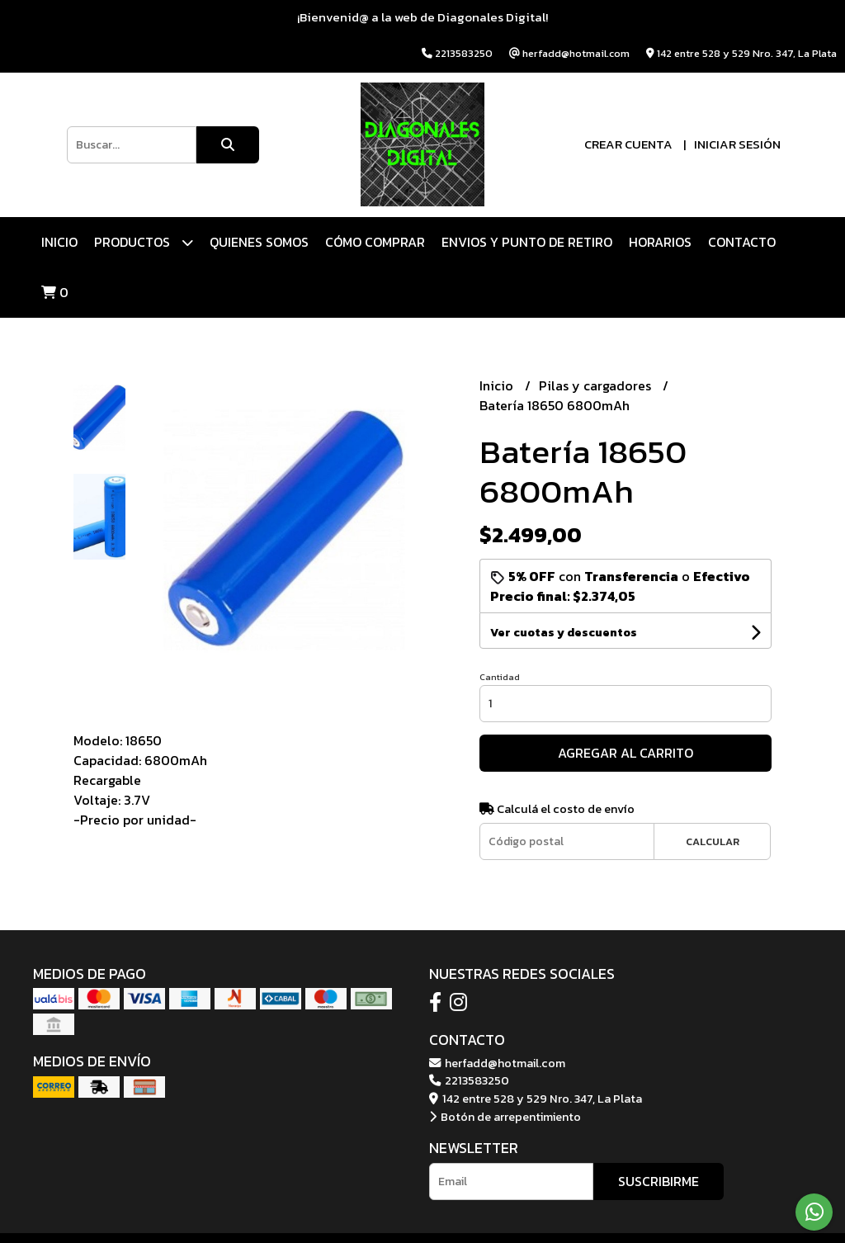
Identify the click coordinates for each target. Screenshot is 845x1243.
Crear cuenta (628, 144)
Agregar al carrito (625, 753)
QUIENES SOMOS (259, 242)
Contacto (742, 242)
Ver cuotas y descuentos (563, 632)
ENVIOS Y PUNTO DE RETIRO (526, 242)
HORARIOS (660, 242)
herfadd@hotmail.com (497, 1063)
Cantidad (499, 676)
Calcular (712, 841)
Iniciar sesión (737, 144)
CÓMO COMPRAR (375, 242)
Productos (143, 242)
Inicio (59, 242)
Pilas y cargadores (596, 385)
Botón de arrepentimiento (505, 1117)
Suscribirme (658, 1181)
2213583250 (469, 1080)
